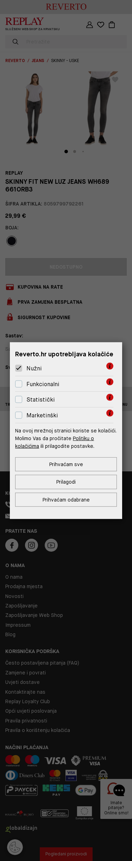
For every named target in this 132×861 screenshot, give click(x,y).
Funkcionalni (42, 384)
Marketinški (42, 415)
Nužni (34, 368)
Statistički (40, 399)
